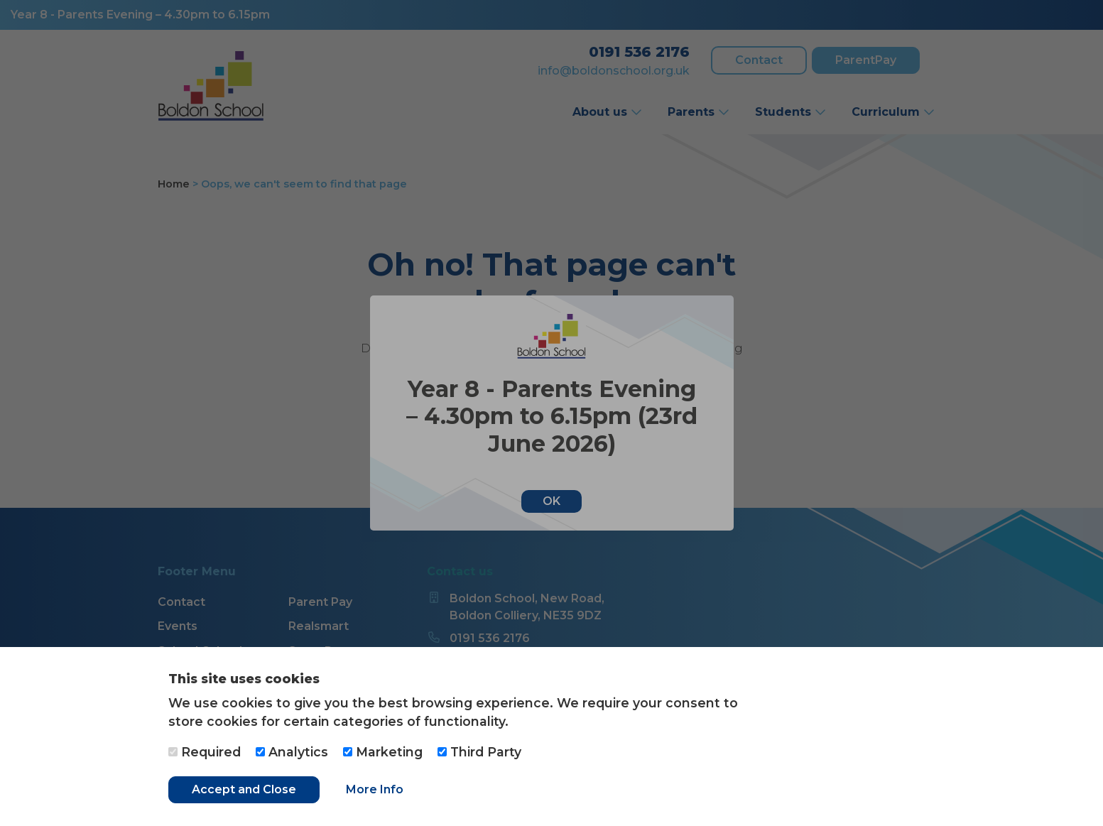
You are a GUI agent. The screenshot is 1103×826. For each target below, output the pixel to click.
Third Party (479, 751)
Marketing (383, 751)
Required (204, 751)
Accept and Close (244, 789)
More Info (374, 789)
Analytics (292, 751)
